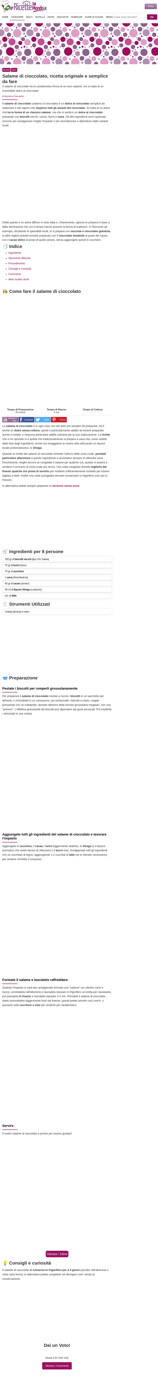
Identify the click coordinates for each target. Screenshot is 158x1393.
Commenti (14, 274)
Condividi (28, 420)
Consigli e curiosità (19, 268)
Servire (8, 1126)
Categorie (17, 17)
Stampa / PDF (12, 419)
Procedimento (16, 263)
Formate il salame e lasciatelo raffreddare (35, 980)
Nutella (40, 17)
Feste (51, 17)
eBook (110, 17)
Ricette (6, 70)
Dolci (29, 17)
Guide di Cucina (94, 17)
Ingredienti (14, 252)
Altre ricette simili (18, 279)
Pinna (62, 420)
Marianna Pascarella (14, 96)
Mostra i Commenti (57, 1365)
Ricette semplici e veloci (24, 6)
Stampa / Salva (57, 1254)
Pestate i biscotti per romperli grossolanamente (40, 688)
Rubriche (77, 17)
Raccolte (63, 17)
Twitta (46, 420)
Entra (151, 6)
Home (5, 17)
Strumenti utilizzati (19, 258)
